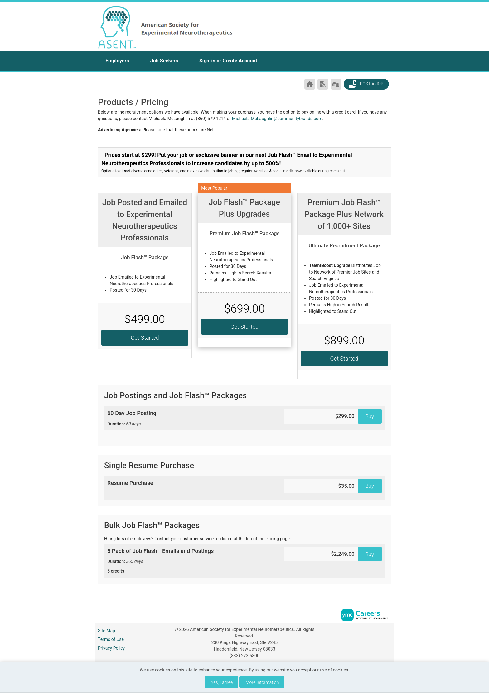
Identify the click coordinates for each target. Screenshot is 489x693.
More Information (262, 682)
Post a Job (366, 84)
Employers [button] (117, 61)
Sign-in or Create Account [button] (228, 61)
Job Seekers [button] (164, 61)
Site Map (106, 630)
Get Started (145, 337)
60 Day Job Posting (191, 418)
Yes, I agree (222, 682)
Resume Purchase (130, 483)
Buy (370, 416)
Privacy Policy (111, 648)
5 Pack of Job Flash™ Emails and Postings (191, 561)
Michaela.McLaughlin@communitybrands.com (277, 118)
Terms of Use (111, 639)
